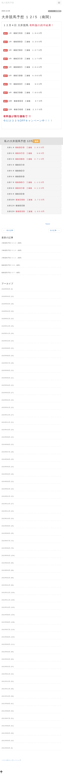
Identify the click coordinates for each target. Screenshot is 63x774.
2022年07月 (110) (8, 629)
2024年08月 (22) (8, 444)
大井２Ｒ (23, 153)
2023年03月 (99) (8, 570)
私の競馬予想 (8, 3)
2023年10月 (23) (8, 518)
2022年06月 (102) (8, 637)
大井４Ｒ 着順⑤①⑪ (14, 165)
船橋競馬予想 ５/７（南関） (11, 272)
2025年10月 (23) (8, 341)
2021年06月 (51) (8, 726)
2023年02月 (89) (8, 578)
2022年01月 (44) (8, 674)
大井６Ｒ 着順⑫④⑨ (14, 176)
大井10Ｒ (23, 200)
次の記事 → (55, 230)
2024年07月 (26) (8, 452)
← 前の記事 (8, 230)
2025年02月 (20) (8, 400)
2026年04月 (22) (8, 296)
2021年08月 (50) (8, 711)
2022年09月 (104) (8, 615)
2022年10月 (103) (8, 607)
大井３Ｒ (23, 159)
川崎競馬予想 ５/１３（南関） (12, 243)
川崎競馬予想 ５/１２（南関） (12, 250)
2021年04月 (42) (8, 740)
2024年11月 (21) (8, 422)
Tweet (47, 224)
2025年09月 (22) (8, 348)
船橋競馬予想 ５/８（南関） (11, 265)
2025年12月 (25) (8, 326)
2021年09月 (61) (8, 703)
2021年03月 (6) (7, 748)
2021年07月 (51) (8, 718)
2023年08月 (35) (8, 533)
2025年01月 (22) (8, 407)
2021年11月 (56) (8, 689)
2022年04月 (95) (8, 652)
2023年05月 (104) (8, 555)
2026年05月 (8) (7, 289)
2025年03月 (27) (8, 392)
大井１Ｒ (23, 147)
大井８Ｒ (23, 188)
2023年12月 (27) (8, 503)
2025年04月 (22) (8, 385)
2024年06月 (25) (8, 459)
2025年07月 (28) (8, 363)
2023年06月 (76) (8, 548)
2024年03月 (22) (8, 481)
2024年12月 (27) (8, 415)
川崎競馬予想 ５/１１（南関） (12, 258)
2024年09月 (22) (8, 437)
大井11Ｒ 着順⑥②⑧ (14, 206)
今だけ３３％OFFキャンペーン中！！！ (28, 120)
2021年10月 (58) (8, 696)
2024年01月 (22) (8, 496)
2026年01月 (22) (8, 318)
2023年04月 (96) (8, 563)
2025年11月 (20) (8, 333)
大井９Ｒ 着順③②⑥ (14, 194)
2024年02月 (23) (8, 489)
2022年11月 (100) (8, 600)
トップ (18, 760)
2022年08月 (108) (8, 622)
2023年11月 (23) (8, 511)
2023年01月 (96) (8, 585)
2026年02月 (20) (8, 311)
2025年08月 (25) (8, 355)
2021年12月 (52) (8, 681)
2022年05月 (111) (8, 644)
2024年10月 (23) (8, 429)
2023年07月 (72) (8, 540)
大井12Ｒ (23, 211)
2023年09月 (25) (8, 526)
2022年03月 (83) (8, 659)
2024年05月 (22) (8, 466)
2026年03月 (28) (8, 304)
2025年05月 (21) (8, 378)
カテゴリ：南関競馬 (55, 11)
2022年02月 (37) (8, 666)
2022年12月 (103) (8, 592)
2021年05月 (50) (8, 733)
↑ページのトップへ (8, 760)
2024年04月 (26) (8, 474)
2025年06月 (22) (8, 370)
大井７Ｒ (23, 182)
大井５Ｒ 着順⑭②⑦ (14, 171)
